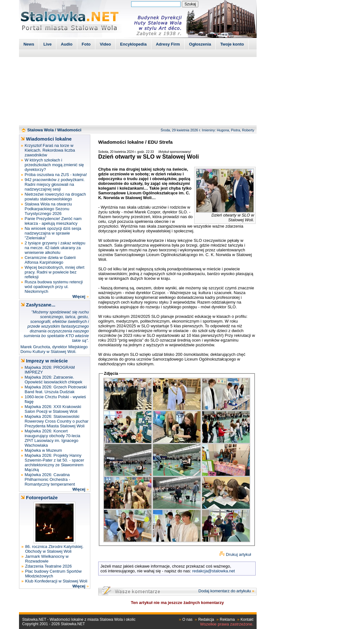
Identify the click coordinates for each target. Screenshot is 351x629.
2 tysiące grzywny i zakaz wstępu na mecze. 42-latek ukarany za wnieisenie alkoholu (55, 248)
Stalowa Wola (40, 130)
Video (105, 44)
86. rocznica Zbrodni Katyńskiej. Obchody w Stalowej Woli (54, 549)
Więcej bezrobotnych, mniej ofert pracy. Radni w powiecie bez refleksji (55, 272)
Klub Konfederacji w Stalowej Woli (56, 581)
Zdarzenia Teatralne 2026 (48, 566)
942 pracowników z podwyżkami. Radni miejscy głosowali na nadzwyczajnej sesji (55, 184)
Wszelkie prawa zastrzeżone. (226, 624)
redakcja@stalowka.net (213, 571)
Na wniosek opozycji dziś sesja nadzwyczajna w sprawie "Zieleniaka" (53, 233)
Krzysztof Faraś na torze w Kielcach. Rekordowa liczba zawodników (50, 150)
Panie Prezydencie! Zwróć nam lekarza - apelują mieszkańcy (53, 221)
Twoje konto (232, 44)
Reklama (227, 619)
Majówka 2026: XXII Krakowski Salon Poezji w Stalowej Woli (53, 409)
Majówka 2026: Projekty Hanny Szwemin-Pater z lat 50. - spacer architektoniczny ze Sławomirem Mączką (54, 462)
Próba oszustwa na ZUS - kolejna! (56, 174)
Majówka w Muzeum (43, 450)
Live (47, 44)
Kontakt (246, 619)
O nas (187, 619)
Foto (86, 44)
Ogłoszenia (200, 44)
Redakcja (206, 619)
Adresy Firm (168, 44)
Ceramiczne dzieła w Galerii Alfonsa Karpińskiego (50, 260)
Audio (67, 44)
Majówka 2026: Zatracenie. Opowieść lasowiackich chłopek (53, 379)
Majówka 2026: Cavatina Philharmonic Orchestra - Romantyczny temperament (50, 479)
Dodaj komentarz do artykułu (224, 590)
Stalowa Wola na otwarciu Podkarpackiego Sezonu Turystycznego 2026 (48, 209)
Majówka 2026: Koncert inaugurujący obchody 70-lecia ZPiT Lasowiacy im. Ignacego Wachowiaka (52, 438)
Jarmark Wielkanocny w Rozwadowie (46, 558)
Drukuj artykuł (238, 554)
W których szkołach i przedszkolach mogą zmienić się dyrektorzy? (54, 165)
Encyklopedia (133, 44)
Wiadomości (69, 130)
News (28, 44)
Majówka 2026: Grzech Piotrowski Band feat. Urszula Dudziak (56, 389)
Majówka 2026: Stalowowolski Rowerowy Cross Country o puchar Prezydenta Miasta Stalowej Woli (57, 421)
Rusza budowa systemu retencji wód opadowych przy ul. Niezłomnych (54, 287)
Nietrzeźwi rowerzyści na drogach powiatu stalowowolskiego (55, 196)
